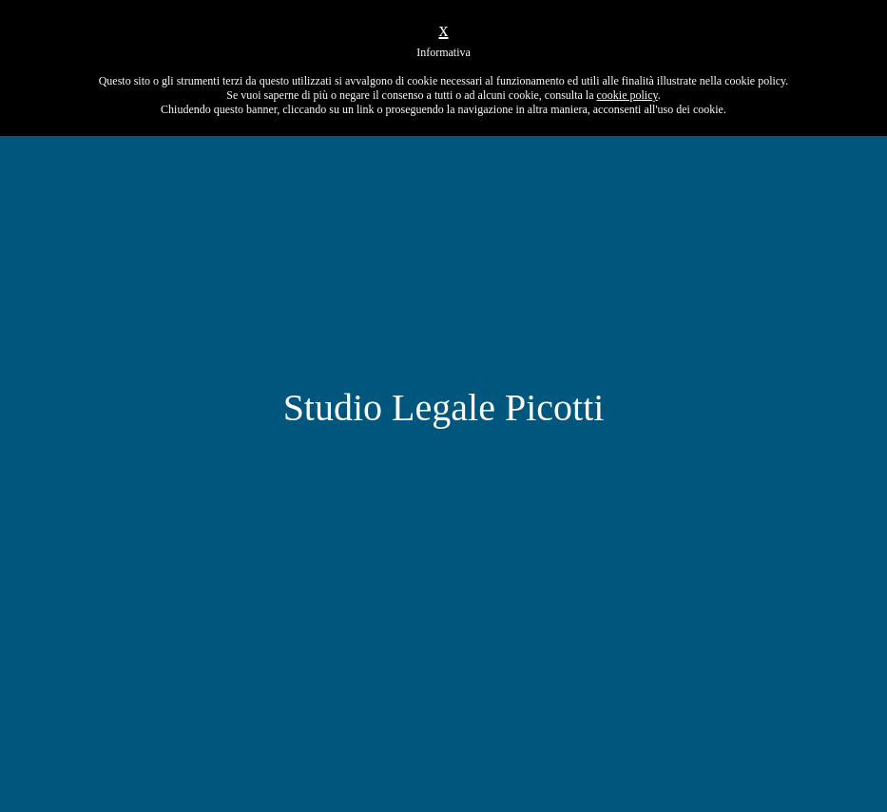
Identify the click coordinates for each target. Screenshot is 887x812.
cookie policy (627, 95)
